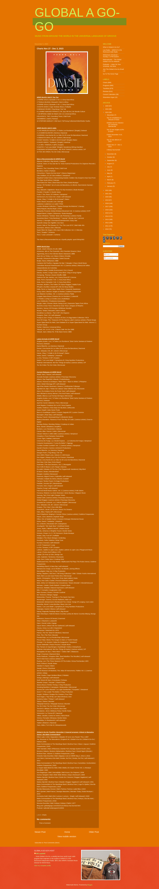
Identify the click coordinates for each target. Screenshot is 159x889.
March (109, 180)
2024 (107, 109)
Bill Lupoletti (40, 853)
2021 (107, 193)
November (110, 154)
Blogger (89, 885)
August (109, 163)
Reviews (106, 91)
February (110, 183)
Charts (44, 815)
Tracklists (106, 88)
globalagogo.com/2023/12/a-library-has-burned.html (62, 805)
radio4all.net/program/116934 (53, 808)
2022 (107, 190)
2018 (107, 203)
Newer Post (40, 832)
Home (67, 832)
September (111, 160)
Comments (108, 258)
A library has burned (113, 150)
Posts (107, 254)
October (110, 157)
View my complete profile (42, 865)
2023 (107, 112)
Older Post (94, 832)
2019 (107, 200)
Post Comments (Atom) (51, 843)
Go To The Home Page (110, 74)
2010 (107, 229)
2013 (107, 219)
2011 (107, 226)
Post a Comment (45, 823)
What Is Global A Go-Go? (111, 47)
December (110, 115)
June (109, 170)
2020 (107, 197)
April (109, 176)
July (108, 167)
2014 (107, 216)
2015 (107, 213)
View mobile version (66, 836)
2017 (107, 206)
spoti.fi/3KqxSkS (78, 239)
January (110, 186)
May (108, 173)
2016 (107, 210)
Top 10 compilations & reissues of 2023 (114, 118)
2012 (107, 222)
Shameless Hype (108, 97)
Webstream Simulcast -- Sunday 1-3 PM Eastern (111, 56)
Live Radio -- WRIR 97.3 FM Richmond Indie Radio (112, 51)
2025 (107, 106)
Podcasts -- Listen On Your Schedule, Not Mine (112, 65)
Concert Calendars (109, 94)
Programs (106, 85)
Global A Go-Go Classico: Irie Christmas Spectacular (115, 124)
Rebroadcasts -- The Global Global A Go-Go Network (112, 60)
